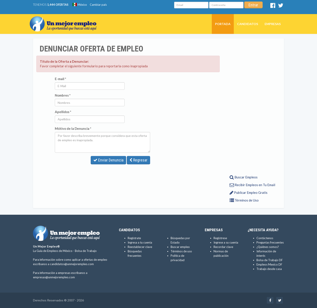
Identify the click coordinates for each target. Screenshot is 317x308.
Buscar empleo (180, 247)
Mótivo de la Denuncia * (73, 128)
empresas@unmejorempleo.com (54, 277)
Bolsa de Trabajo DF (269, 260)
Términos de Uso (244, 200)
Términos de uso (181, 251)
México (79, 4)
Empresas (273, 24)
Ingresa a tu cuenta (140, 242)
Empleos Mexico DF (269, 264)
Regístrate (134, 238)
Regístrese (220, 238)
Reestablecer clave (140, 247)
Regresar (138, 160)
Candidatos (247, 24)
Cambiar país (98, 4)
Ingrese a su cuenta (226, 242)
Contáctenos (264, 238)
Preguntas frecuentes (270, 242)
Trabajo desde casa (269, 269)
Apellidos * (63, 112)
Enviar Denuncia (108, 160)
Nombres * (63, 95)
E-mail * (60, 79)
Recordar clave (223, 247)
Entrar (253, 5)
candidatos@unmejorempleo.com (72, 264)
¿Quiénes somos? (267, 247)
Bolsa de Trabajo (86, 251)
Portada (222, 24)
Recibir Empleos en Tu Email (252, 185)
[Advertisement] (250, 106)
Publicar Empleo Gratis (248, 192)
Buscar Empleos (244, 177)
